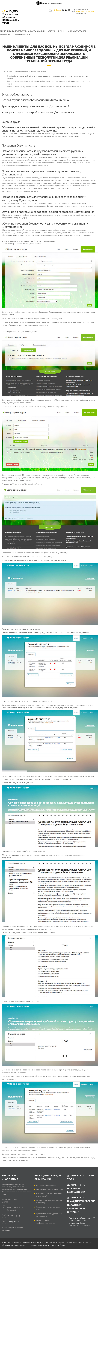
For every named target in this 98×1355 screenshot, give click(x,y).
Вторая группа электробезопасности (25, 100)
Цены (60, 31)
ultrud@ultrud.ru (13, 1222)
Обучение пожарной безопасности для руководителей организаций (45, 223)
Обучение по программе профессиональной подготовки (37, 211)
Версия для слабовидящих (48, 3)
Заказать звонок (78, 31)
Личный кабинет (23, 35)
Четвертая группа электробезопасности (27, 112)
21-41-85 (61, 10)
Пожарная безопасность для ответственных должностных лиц (41, 171)
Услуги (51, 31)
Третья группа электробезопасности (25, 106)
